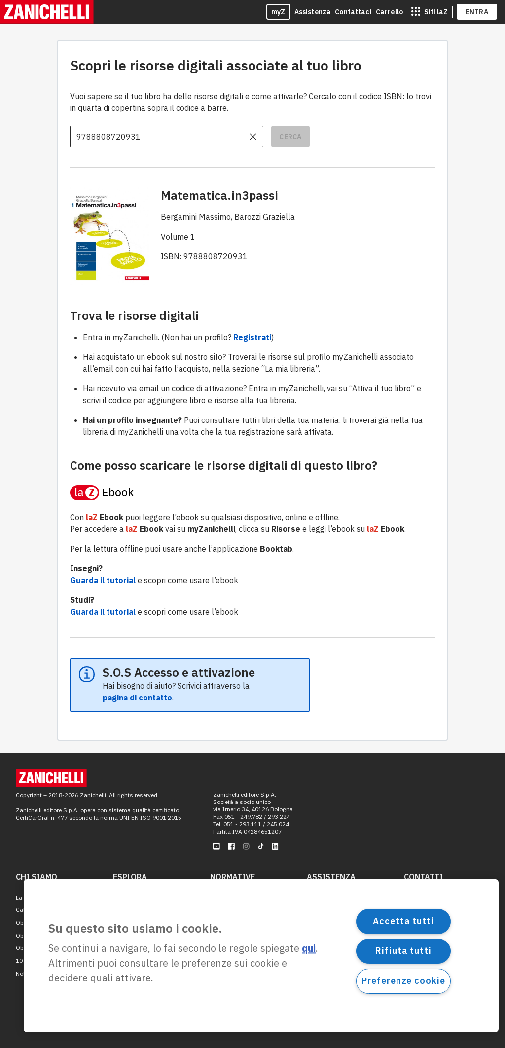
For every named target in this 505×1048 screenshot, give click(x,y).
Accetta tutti (403, 921)
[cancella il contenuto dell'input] (253, 136)
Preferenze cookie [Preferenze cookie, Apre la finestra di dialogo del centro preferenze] (403, 980)
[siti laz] (429, 12)
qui (309, 948)
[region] (261, 955)
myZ (278, 11)
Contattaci (353, 11)
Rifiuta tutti (403, 950)
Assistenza (312, 11)
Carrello (389, 11)
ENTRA (477, 11)
